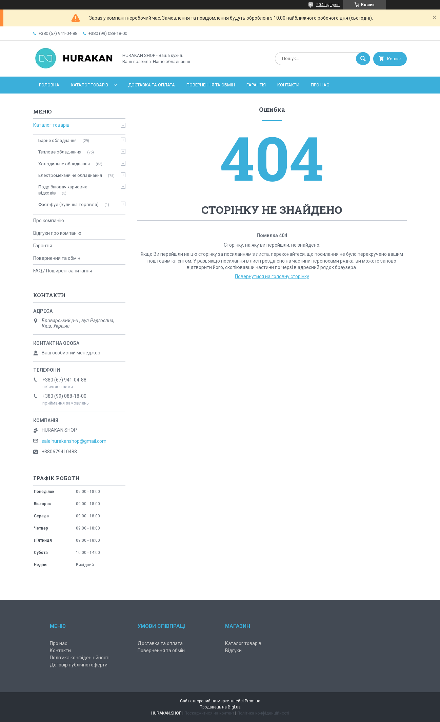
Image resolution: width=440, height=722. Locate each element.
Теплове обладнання (59, 151)
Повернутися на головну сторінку (272, 276)
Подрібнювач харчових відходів (62, 189)
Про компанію (48, 220)
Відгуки (233, 650)
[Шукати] (363, 58)
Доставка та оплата (151, 84)
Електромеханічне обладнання (70, 175)
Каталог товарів (89, 84)
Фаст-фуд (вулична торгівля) (68, 204)
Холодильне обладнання (64, 163)
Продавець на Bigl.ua (220, 707)
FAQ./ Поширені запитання (62, 270)
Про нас (320, 84)
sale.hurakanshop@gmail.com (74, 441)
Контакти (288, 84)
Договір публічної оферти (78, 664)
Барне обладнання (57, 140)
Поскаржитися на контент (209, 713)
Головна (49, 84)
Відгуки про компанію (57, 233)
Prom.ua (252, 701)
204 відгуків (328, 4)
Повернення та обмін (210, 84)
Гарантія (256, 84)
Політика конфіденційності (79, 657)
